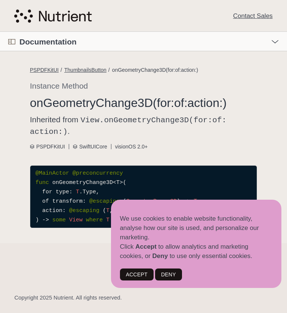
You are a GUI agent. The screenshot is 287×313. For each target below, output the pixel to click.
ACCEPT (137, 274)
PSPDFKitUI (44, 70)
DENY (168, 274)
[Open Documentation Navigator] (11, 41)
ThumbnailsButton (85, 70)
